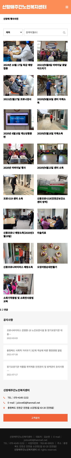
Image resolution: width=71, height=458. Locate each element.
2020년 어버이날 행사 (14, 167)
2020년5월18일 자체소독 (50, 133)
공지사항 (8, 320)
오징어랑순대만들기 (47, 267)
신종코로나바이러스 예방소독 (18, 267)
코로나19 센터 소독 (13, 198)
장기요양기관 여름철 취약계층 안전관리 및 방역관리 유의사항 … (35, 368)
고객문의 (35, 417)
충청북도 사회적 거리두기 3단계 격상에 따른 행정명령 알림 (34, 350)
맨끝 (6, 309)
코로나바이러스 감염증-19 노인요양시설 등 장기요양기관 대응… (34, 332)
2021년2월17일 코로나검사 (17, 99)
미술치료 (41, 232)
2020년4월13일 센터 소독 (50, 167)
